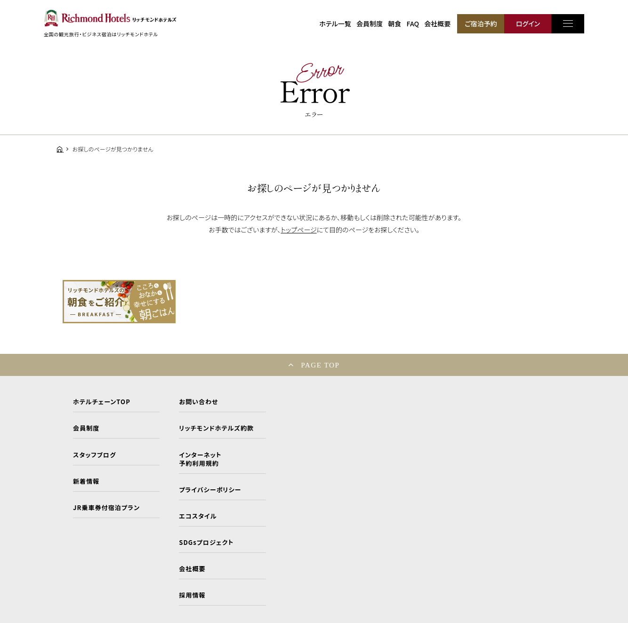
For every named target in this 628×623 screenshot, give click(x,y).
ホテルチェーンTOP (101, 402)
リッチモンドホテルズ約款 (216, 428)
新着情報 (86, 481)
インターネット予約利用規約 (200, 459)
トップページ (298, 229)
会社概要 (437, 23)
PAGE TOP (320, 365)
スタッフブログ (94, 455)
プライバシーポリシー (210, 490)
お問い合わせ (198, 402)
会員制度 (369, 23)
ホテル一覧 (335, 23)
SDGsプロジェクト (206, 542)
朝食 (394, 23)
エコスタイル (198, 516)
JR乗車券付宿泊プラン (106, 507)
